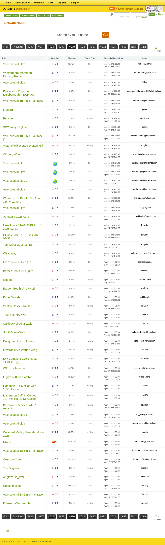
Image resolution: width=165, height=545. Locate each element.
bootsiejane (144, 118)
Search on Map (12, 16)
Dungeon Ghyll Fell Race (19, 341)
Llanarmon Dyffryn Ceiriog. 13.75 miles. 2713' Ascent (20, 397)
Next (133, 46)
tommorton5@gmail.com (145, 72)
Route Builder (23, 2)
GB (55, 64)
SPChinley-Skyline (15, 127)
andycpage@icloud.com (144, 198)
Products (39, 2)
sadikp (144, 127)
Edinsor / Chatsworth (16, 503)
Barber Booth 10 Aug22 (18, 271)
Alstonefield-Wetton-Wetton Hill (23, 145)
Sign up (161, 14)
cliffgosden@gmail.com (144, 341)
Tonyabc (144, 225)
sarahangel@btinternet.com (144, 163)
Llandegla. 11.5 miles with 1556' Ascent (19, 387)
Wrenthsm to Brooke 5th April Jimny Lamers (21, 200)
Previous (18, 46)
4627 (41, 46)
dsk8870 (144, 306)
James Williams (145, 64)
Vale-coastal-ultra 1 (15, 172)
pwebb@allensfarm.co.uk (144, 154)
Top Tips (62, 2)
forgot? (144, 17)
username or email (124, 17)
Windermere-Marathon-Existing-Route (18, 74)
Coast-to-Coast (13, 459)
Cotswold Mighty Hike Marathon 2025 (23, 434)
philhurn (144, 468)
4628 (51, 46)
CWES (145, 323)
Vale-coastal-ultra (14, 64)
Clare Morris (144, 377)
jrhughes (144, 145)
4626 (30, 46)
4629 (61, 46)
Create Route (57, 16)
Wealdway (9, 253)
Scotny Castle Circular (17, 306)
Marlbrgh (9, 109)
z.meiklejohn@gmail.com (144, 216)
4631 (82, 46)
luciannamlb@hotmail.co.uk (144, 450)
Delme (144, 82)
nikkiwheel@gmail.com (144, 368)
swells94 (144, 271)
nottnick (144, 503)
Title (4, 58)
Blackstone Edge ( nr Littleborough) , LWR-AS (18, 93)
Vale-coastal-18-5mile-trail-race (23, 101)
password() (141, 17)
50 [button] (157, 48)
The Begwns (11, 468)
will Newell (144, 297)
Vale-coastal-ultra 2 (15, 180)
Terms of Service (30, 541)
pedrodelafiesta (145, 262)
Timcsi (144, 494)
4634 (113, 46)
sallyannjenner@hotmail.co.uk (144, 136)
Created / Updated (112, 58)
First (5, 46)
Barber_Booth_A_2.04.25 (19, 288)
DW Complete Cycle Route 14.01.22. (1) (20, 360)
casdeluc (145, 477)
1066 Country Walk (15, 314)
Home (8, 2)
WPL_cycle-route (14, 368)
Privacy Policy (45, 541)
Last (143, 46)
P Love (145, 349)
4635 (124, 46)
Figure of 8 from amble (17, 377)
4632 (92, 46)
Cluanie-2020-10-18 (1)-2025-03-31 (22, 236)
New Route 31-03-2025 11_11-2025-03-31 (23, 227)
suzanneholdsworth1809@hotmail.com (144, 91)
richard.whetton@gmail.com (144, 332)
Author (145, 58)
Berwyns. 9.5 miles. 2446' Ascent (19, 407)
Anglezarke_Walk (14, 477)
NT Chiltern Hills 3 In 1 (17, 262)
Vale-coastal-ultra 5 (15, 414)
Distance (72, 58)
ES (55, 441)
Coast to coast (12, 485)
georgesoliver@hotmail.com (144, 423)
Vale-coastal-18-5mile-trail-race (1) (23, 137)
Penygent (9, 118)
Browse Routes (28, 16)
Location (55, 58)
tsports (145, 432)
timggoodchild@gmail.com (144, 459)
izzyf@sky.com (144, 207)
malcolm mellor (144, 279)
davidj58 (144, 385)
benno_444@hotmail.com (144, 100)
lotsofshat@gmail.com (145, 441)
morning (144, 485)
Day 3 (7, 442)
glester (145, 109)
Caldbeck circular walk (17, 323)
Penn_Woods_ (12, 297)
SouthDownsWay (14, 332)
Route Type (90, 58)
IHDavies (145, 358)
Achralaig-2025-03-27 (17, 216)
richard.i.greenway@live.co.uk (144, 253)
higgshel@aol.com (144, 414)
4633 (103, 46)
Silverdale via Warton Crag (20, 349)
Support (75, 2)
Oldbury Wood (12, 154)
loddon (7, 279)
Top (7, 530)
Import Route (43, 16)
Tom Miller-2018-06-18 (17, 244)
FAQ (50, 2)
